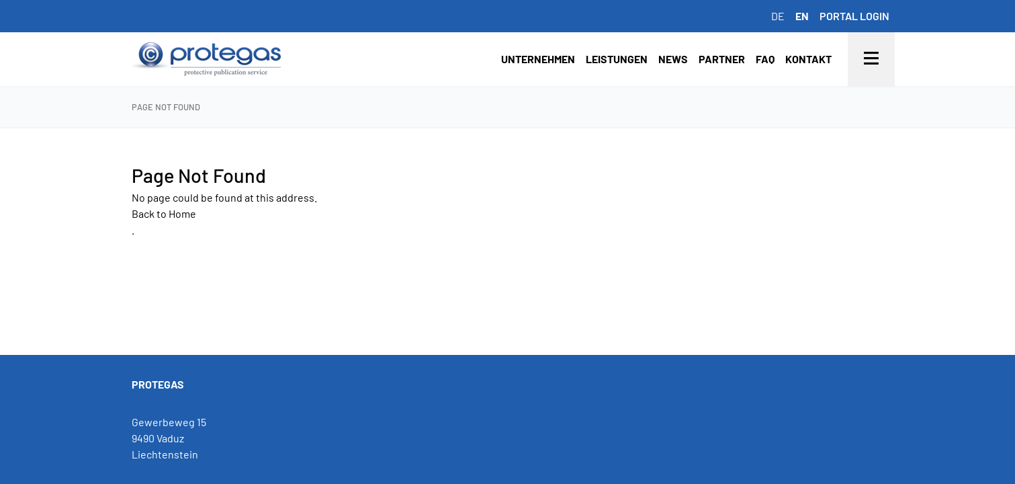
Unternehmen (538, 58)
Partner (722, 58)
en (802, 15)
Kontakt (808, 58)
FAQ (765, 58)
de (778, 15)
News (673, 58)
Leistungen (617, 58)
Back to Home (164, 213)
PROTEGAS (158, 384)
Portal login (854, 15)
